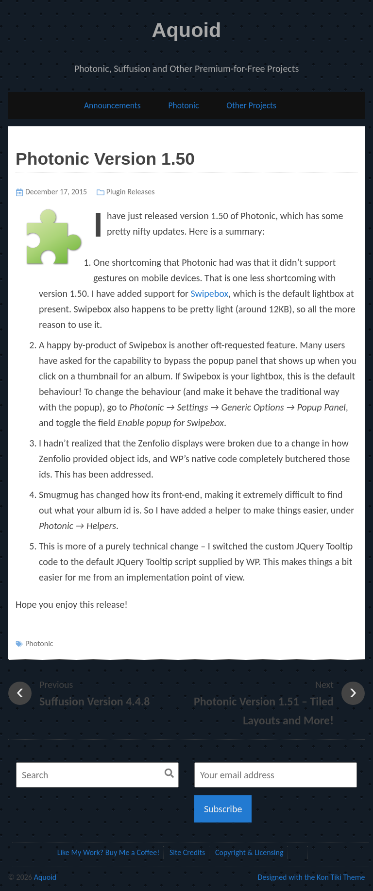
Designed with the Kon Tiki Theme (311, 877)
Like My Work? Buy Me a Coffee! (108, 852)
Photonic (183, 105)
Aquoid (186, 29)
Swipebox (209, 293)
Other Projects (251, 105)
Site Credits (187, 852)
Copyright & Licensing (249, 852)
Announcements (112, 105)
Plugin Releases (130, 191)
